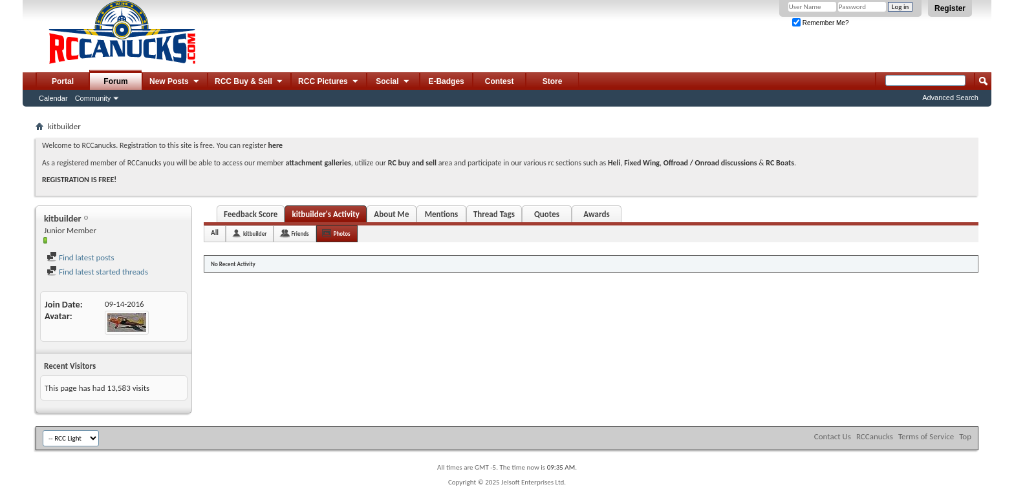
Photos (342, 233)
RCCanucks (874, 436)
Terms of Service (926, 436)
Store (553, 81)
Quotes (546, 214)
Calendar (53, 98)
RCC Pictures (329, 82)
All (215, 233)
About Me (391, 214)
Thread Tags (494, 214)
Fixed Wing (642, 162)
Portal (63, 81)
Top (965, 436)
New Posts (174, 82)
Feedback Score (250, 214)
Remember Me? (820, 22)
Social (393, 82)
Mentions (441, 214)
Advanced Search (950, 97)
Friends (299, 233)
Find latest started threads (97, 271)
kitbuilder (254, 233)
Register (949, 8)
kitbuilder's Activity (326, 214)
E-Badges (446, 81)
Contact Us (832, 436)
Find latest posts (80, 257)
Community (93, 98)
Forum (115, 81)
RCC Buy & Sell (249, 82)
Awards (596, 214)
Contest (499, 81)
